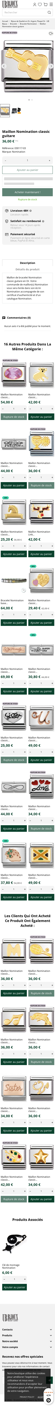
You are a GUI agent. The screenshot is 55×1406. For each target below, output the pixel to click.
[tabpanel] (27, 66)
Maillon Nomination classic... (12, 396)
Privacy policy (27, 1397)
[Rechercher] (27, 12)
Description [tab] (27, 263)
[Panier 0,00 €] (45, 4)
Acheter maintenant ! (27, 192)
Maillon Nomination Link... (39, 533)
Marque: (6, 151)
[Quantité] (27, 160)
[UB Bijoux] (15, 4)
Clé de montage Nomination (11, 1266)
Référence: (8, 148)
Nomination (18, 151)
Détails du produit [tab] (28, 269)
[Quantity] (14, 408)
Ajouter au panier (27, 170)
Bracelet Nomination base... (12, 602)
